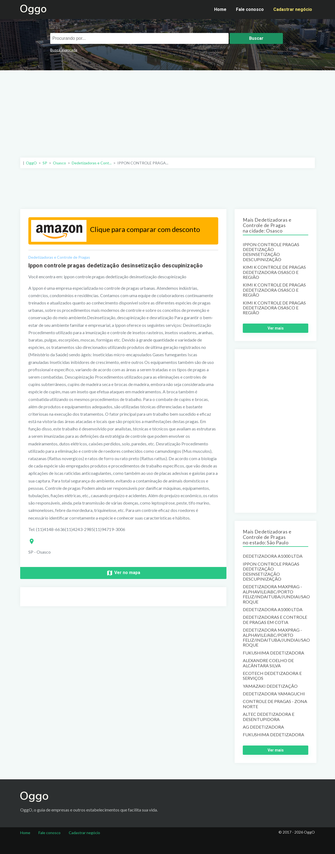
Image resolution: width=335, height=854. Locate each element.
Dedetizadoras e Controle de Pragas (59, 257)
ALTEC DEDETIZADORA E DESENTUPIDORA (268, 717)
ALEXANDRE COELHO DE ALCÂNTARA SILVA (268, 663)
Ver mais (276, 328)
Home (220, 9)
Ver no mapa (123, 573)
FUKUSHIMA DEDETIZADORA (273, 652)
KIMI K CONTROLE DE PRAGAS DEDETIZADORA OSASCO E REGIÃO (274, 272)
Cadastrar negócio (292, 9)
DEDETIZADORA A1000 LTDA (273, 556)
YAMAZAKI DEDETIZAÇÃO (270, 686)
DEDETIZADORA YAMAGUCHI (274, 693)
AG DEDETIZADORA (263, 727)
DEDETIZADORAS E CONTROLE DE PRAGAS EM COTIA (275, 619)
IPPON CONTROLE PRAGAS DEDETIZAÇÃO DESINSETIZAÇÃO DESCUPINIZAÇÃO (271, 252)
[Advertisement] (167, 111)
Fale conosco (250, 9)
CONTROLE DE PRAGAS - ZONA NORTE (275, 704)
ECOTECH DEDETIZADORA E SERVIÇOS (272, 676)
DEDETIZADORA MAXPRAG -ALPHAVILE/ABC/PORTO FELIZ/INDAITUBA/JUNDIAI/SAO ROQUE (275, 594)
